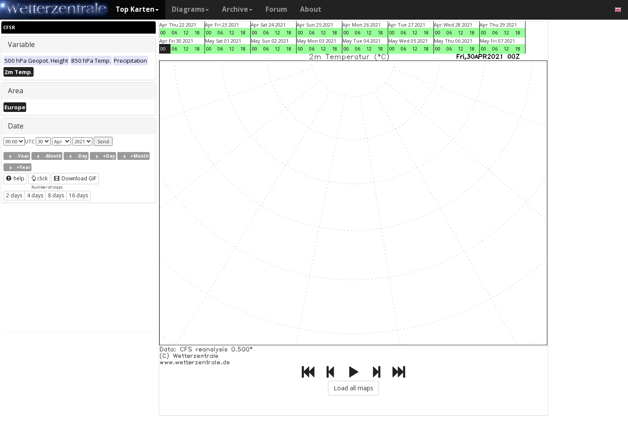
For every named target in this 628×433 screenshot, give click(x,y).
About (310, 9)
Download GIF (75, 178)
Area (15, 90)
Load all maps (353, 388)
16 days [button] (78, 195)
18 (197, 32)
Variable (21, 44)
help (15, 178)
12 (185, 32)
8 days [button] (56, 195)
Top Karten (137, 9)
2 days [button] (14, 195)
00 (163, 32)
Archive (237, 9)
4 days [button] (35, 195)
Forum (276, 9)
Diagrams (190, 9)
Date (16, 126)
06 (174, 32)
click (39, 178)
